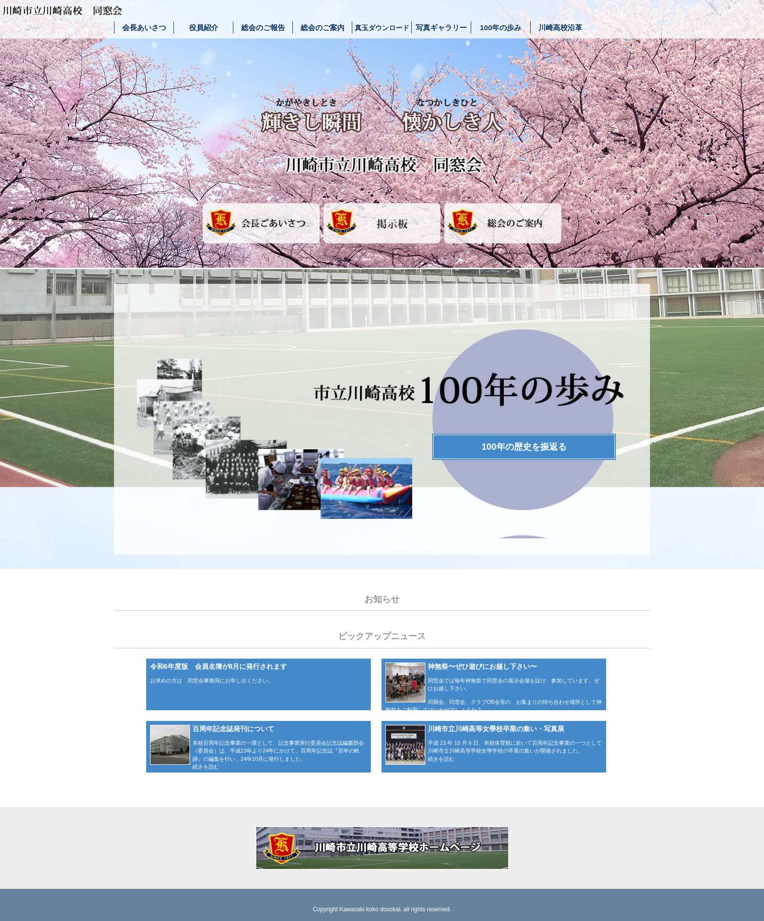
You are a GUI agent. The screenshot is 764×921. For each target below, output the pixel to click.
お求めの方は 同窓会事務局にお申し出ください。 (211, 680)
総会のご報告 (263, 27)
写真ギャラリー (441, 27)
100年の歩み (500, 27)
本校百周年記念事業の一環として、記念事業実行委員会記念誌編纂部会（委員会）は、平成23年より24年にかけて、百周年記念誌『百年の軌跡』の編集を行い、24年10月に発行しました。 (278, 751)
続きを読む (205, 767)
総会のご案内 (322, 27)
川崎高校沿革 (560, 27)
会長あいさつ (144, 27)
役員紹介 (203, 27)
